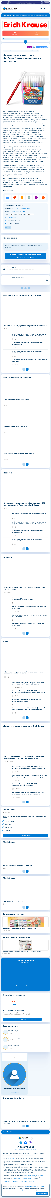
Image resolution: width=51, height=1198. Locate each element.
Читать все (22, 1019)
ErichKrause (33, 51)
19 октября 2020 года (22, 208)
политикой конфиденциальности (22, 1178)
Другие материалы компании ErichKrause (23, 726)
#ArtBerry (30, 214)
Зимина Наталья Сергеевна (14, 1088)
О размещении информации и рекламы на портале (18, 1181)
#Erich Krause (14, 214)
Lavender (8, 830)
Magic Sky (8, 824)
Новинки (8, 39)
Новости (7, 473)
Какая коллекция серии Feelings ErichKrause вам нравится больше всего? (24, 816)
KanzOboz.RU (7, 1132)
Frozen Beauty (9, 821)
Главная (6, 51)
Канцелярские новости (13, 914)
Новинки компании (23, 51)
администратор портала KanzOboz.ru (25, 1149)
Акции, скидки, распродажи (16, 937)
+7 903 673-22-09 (25, 1147)
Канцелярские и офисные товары (11, 9)
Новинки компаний (19, 211)
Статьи (6, 642)
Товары (13, 51)
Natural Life (8, 827)
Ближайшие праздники (13, 995)
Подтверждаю (42, 1193)
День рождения (10, 1026)
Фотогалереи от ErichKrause (17, 378)
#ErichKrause (22, 214)
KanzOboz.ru (29, 1155)
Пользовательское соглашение (33, 1175)
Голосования (8, 809)
